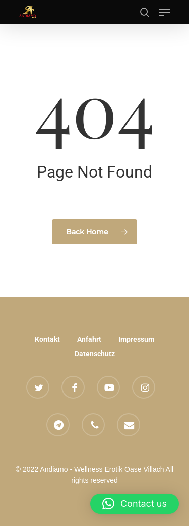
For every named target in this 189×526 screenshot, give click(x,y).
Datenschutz (95, 353)
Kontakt (47, 339)
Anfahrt (89, 339)
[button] (164, 12)
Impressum (136, 339)
